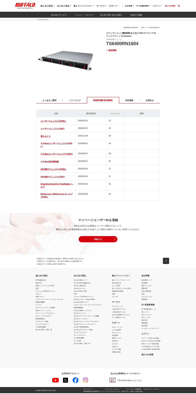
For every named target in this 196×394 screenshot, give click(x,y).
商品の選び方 (116, 283)
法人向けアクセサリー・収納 (83, 330)
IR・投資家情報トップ (149, 310)
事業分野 (145, 289)
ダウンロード (116, 333)
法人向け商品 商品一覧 (82, 344)
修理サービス (116, 339)
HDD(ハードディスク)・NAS (45, 286)
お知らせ (115, 347)
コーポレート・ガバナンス (150, 329)
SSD (37, 289)
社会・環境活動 (146, 292)
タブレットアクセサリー (44, 316)
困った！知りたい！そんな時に (122, 289)
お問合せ (115, 341)
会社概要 (145, 283)
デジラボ (115, 297)
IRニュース (145, 312)
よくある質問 (116, 330)
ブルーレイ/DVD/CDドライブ (45, 292)
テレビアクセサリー (42, 325)
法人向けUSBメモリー (81, 303)
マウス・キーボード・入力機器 (45, 308)
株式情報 (145, 326)
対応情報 (115, 336)
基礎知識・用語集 (117, 292)
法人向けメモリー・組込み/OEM (84, 300)
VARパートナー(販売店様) (150, 344)
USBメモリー (40, 297)
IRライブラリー (147, 315)
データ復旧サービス (119, 318)
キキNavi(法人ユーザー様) (150, 347)
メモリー (39, 294)
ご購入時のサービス (119, 310)
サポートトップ (117, 328)
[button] (98, 240)
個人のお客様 (148, 355)
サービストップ (117, 307)
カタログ (115, 344)
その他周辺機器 (41, 327)
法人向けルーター (80, 289)
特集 (113, 294)
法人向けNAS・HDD (80, 292)
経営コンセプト (147, 286)
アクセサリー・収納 (42, 322)
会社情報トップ (147, 281)
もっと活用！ (116, 286)
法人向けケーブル (80, 314)
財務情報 (145, 323)
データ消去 (77, 341)
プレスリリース (147, 297)
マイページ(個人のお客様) (150, 339)
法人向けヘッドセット (81, 319)
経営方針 (145, 321)
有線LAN (38, 283)
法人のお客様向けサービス (121, 315)
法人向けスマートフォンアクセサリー (86, 322)
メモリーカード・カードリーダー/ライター (50, 300)
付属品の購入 (116, 352)
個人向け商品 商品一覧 (44, 330)
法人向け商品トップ (80, 281)
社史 (143, 294)
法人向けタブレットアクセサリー (85, 325)
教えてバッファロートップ (121, 281)
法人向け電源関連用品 (81, 327)
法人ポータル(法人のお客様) (151, 341)
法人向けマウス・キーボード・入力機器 (86, 316)
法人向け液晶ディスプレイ (83, 311)
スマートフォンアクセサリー (45, 314)
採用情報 (145, 300)
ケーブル (39, 305)
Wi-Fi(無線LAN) (41, 281)
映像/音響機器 (40, 303)
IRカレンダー (146, 318)
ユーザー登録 (116, 350)
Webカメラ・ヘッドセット (44, 311)
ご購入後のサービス (119, 312)
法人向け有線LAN (80, 286)
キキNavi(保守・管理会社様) (151, 350)
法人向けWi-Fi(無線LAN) (82, 283)
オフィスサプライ (80, 336)
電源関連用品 (40, 319)
